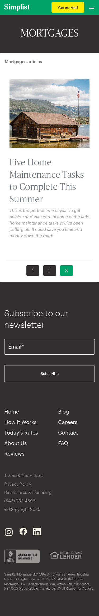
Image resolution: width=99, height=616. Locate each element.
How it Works (20, 422)
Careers (68, 422)
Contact (68, 432)
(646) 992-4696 (19, 500)
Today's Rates (21, 432)
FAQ (63, 443)
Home (11, 411)
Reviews (14, 453)
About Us (15, 443)
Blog (63, 411)
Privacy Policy (17, 483)
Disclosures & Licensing (27, 492)
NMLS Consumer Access (74, 588)
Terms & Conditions (24, 475)
